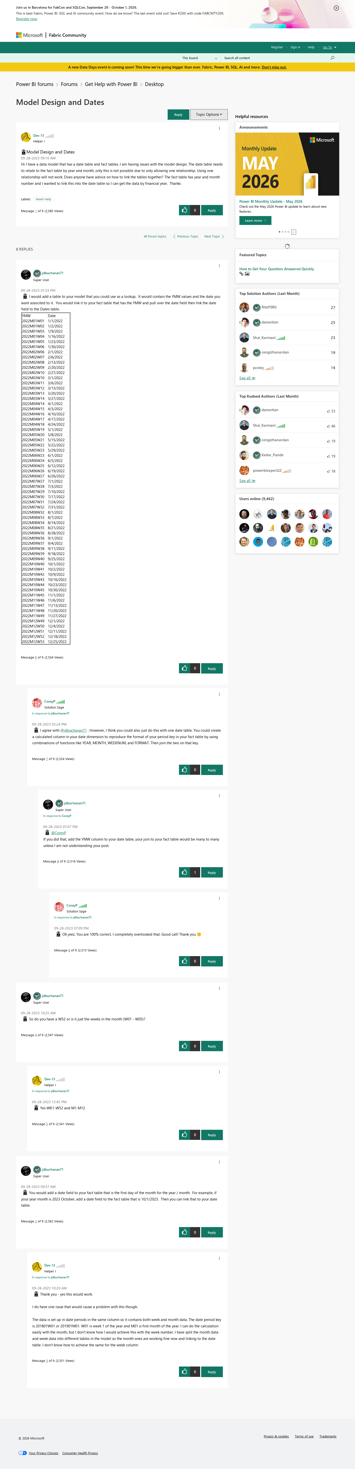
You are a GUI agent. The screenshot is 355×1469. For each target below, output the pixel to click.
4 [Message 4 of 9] (36, 1035)
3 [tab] (285, 232)
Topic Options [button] (207, 114)
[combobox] (279, 58)
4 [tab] (288, 232)
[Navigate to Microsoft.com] (29, 35)
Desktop (154, 83)
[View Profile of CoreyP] (49, 701)
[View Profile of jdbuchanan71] (52, 272)
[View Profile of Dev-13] (38, 135)
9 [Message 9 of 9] (69, 950)
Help (311, 47)
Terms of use (304, 1436)
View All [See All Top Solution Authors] (247, 378)
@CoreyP (58, 832)
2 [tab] (283, 232)
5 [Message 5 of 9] (47, 1124)
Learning (202, 35)
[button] (178, 114)
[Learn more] (255, 220)
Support (223, 35)
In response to (50, 713)
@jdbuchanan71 (73, 730)
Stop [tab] (293, 232)
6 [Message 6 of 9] (36, 657)
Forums (97, 35)
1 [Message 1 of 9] (36, 211)
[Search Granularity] (199, 58)
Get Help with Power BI (111, 83)
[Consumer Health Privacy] (80, 1453)
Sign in (295, 47)
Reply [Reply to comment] (212, 668)
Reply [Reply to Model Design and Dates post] (212, 210)
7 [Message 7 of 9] (47, 759)
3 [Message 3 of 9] (47, 1360)
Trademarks (328, 1436)
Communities (161, 35)
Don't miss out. (274, 67)
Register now (26, 18)
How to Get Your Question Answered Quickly (276, 268)
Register (277, 47)
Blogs (183, 35)
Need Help (43, 199)
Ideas (139, 35)
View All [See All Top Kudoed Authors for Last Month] (247, 481)
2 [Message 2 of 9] (36, 1221)
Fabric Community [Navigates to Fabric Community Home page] (67, 35)
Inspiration (119, 35)
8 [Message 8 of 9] (58, 861)
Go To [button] (327, 47)
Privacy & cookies (276, 1436)
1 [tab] (280, 232)
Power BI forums (34, 83)
